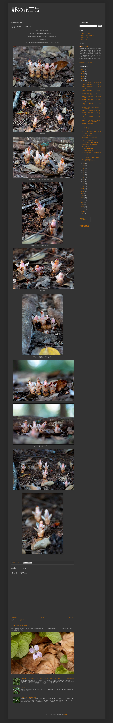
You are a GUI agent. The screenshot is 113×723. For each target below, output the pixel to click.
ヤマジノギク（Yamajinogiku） (90, 142)
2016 (82, 200)
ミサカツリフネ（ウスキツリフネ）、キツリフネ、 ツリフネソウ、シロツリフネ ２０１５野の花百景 (47, 678)
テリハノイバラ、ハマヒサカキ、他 (91, 131)
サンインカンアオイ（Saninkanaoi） (91, 82)
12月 (84, 80)
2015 (82, 202)
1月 (84, 186)
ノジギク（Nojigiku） (87, 150)
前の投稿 (71, 617)
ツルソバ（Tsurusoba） (88, 140)
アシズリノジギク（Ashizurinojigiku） (88, 147)
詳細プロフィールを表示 (86, 62)
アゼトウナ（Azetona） (88, 135)
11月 (84, 163)
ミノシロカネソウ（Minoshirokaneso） (31, 688)
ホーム (42, 617)
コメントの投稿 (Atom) (20, 620)
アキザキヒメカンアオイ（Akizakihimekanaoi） (88, 128)
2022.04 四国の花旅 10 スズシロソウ (91, 94)
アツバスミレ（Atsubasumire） (90, 137)
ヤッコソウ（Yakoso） (88, 155)
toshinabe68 (84, 46)
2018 (82, 195)
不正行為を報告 (84, 226)
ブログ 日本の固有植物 (87, 35)
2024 (82, 74)
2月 (84, 184)
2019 (82, 193)
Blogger (65, 714)
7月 (84, 172)
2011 (82, 211)
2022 (82, 78)
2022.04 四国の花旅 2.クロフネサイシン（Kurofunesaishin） (91, 121)
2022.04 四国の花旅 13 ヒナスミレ (91, 84)
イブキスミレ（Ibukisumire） (20, 625)
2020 (82, 191)
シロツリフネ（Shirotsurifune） (29, 697)
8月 (84, 170)
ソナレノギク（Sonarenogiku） (90, 144)
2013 (82, 207)
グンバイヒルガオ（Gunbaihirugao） (91, 152)
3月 (84, 181)
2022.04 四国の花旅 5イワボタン (91, 110)
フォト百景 (84, 39)
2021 (82, 189)
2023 (82, 76)
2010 (82, 213)
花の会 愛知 (84, 37)
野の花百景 (25, 10)
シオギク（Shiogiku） (88, 133)
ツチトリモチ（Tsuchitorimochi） (90, 157)
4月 (84, 179)
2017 (82, 198)
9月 (84, 168)
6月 (84, 174)
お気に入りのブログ (86, 33)
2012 (82, 209)
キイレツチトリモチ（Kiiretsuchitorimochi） (89, 160)
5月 (84, 177)
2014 (82, 204)
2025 (82, 71)
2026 (82, 69)
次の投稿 (14, 617)
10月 (84, 165)
